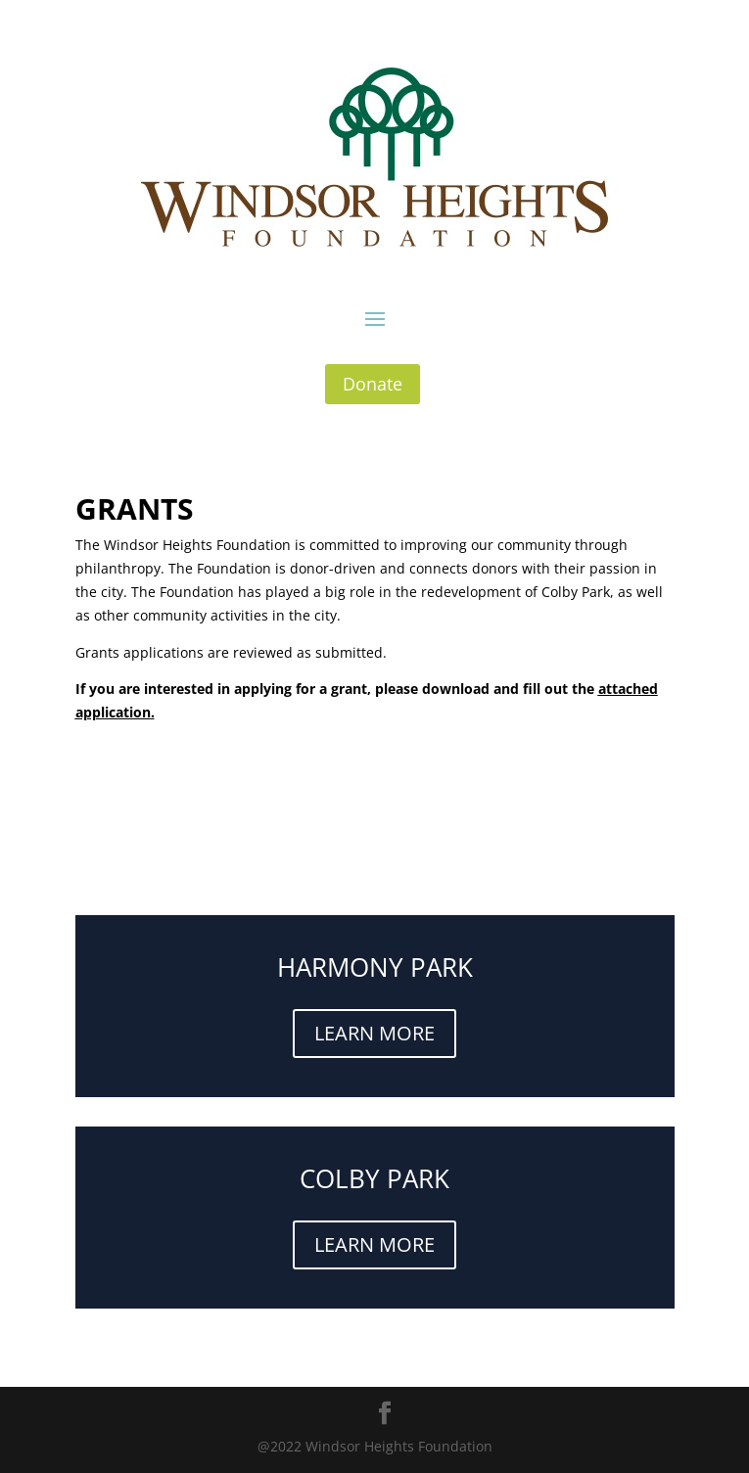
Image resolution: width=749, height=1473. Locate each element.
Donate (372, 383)
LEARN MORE (374, 1033)
